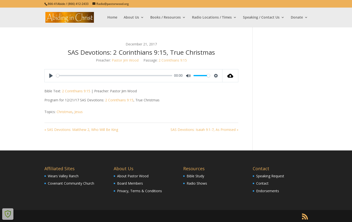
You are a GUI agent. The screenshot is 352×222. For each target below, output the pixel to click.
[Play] (51, 76)
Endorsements (267, 191)
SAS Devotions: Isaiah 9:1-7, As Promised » (204, 129)
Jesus (78, 111)
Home (112, 18)
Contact (262, 183)
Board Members (130, 183)
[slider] (114, 75)
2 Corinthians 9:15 (173, 60)
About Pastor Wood (133, 176)
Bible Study (195, 176)
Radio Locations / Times (212, 18)
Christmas (64, 111)
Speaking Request (270, 176)
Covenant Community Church (71, 183)
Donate (297, 18)
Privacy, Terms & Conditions (139, 191)
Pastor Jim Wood (125, 60)
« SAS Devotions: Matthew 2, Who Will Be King (81, 129)
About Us (131, 18)
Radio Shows (197, 183)
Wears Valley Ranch (63, 176)
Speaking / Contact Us (261, 18)
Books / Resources (165, 18)
